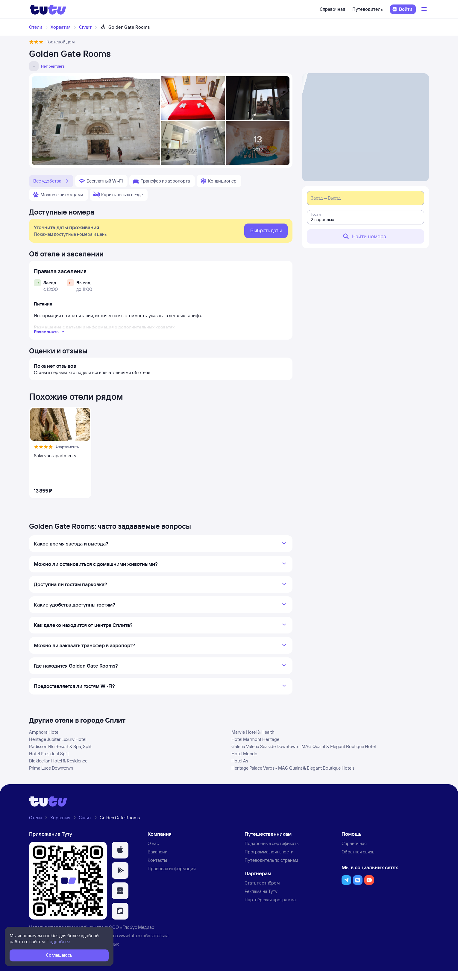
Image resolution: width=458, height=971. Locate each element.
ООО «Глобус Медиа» (131, 927)
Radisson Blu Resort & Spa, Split (60, 746)
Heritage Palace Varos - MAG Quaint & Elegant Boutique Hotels (292, 768)
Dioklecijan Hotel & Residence (58, 761)
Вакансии (158, 852)
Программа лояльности (269, 852)
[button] (120, 850)
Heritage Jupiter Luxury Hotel (57, 739)
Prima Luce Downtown (51, 768)
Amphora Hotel (44, 732)
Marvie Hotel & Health (252, 732)
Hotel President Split (49, 753)
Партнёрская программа (270, 899)
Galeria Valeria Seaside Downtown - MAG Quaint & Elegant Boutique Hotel (303, 746)
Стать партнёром (262, 883)
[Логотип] (48, 9)
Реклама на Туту (261, 891)
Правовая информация (172, 868)
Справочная (332, 9)
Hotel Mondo (244, 753)
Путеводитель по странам (271, 860)
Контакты (157, 860)
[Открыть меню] (425, 9)
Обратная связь (358, 852)
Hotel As (239, 761)
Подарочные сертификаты (272, 843)
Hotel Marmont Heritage (255, 739)
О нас (153, 843)
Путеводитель (367, 9)
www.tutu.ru (130, 935)
